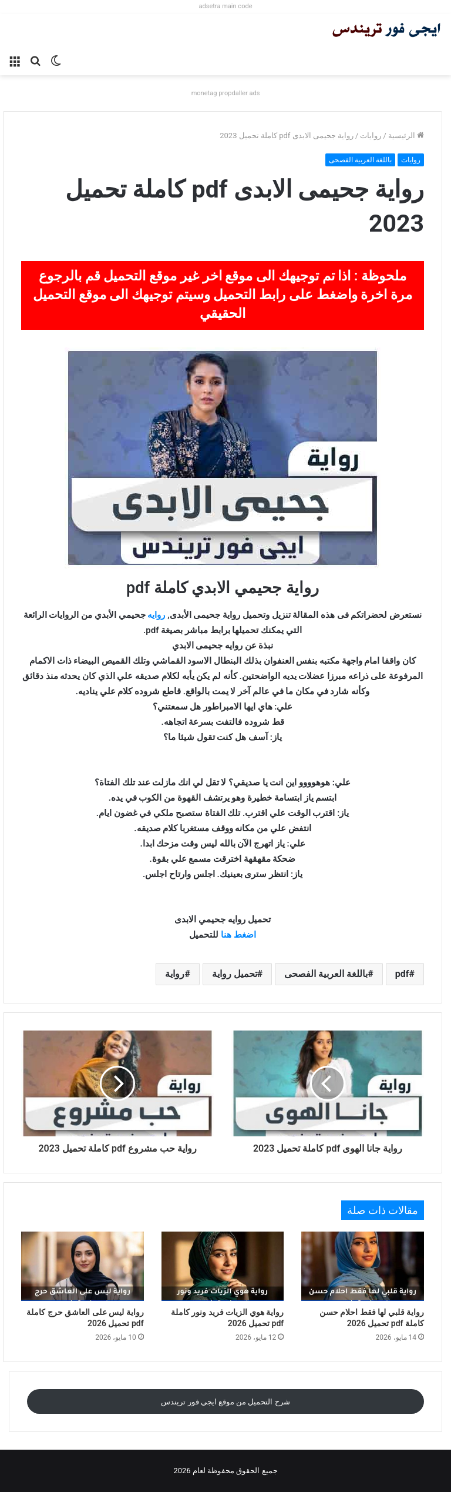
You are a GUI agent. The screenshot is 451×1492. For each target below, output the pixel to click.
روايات (370, 135)
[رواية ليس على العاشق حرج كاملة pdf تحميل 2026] (82, 1266)
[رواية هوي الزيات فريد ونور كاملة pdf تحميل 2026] (222, 1266)
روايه (156, 615)
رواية (174, 973)
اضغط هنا (238, 934)
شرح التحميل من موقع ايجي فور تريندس (225, 1401)
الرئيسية (406, 135)
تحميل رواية (234, 973)
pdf (402, 973)
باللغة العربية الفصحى (360, 160)
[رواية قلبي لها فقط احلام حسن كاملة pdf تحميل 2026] (362, 1266)
